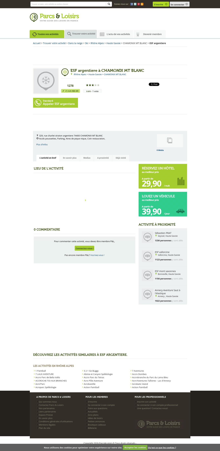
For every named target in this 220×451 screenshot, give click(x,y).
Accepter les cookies (135, 447)
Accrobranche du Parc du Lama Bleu (150, 377)
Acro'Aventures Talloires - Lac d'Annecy (151, 380)
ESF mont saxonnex (165, 271)
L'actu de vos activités (118, 34)
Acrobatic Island (140, 383)
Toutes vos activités (48, 34)
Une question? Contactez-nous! (152, 408)
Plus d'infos (42, 144)
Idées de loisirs (95, 418)
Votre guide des (49, 20)
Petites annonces (96, 421)
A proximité (103, 157)
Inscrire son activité (146, 401)
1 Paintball (41, 370)
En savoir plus (70, 157)
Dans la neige (75, 43)
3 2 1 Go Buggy (91, 370)
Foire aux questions (97, 408)
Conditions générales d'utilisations (56, 421)
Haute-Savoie (113, 43)
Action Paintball (91, 387)
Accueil (37, 43)
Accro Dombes (139, 374)
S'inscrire (158, 4)
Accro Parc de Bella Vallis (48, 377)
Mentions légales (47, 424)
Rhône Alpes (97, 43)
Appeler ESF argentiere (59, 102)
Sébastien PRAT (163, 233)
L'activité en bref (48, 157)
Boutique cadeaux (97, 424)
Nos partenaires (47, 408)
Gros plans (93, 414)
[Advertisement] (110, 55)
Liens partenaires (47, 411)
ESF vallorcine (162, 252)
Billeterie (92, 428)
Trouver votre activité (83, 33)
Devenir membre (152, 34)
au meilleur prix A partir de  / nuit (158, 177)
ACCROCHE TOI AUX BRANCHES (51, 380)
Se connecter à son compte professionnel (157, 405)
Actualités (93, 411)
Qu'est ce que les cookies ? (162, 447)
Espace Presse (46, 414)
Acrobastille (90, 383)
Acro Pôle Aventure (93, 380)
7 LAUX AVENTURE (45, 374)
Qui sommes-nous (48, 401)
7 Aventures (138, 370)
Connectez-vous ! (85, 248)
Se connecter (177, 4)
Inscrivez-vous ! (97, 255)
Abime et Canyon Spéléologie (98, 374)
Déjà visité (121, 157)
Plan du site (44, 428)
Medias (86, 157)
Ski (86, 43)
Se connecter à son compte (101, 405)
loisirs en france (68, 20)
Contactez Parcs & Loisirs (51, 405)
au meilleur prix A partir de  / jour (158, 205)
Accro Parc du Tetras (94, 377)
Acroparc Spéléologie (46, 387)
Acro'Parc (40, 383)
